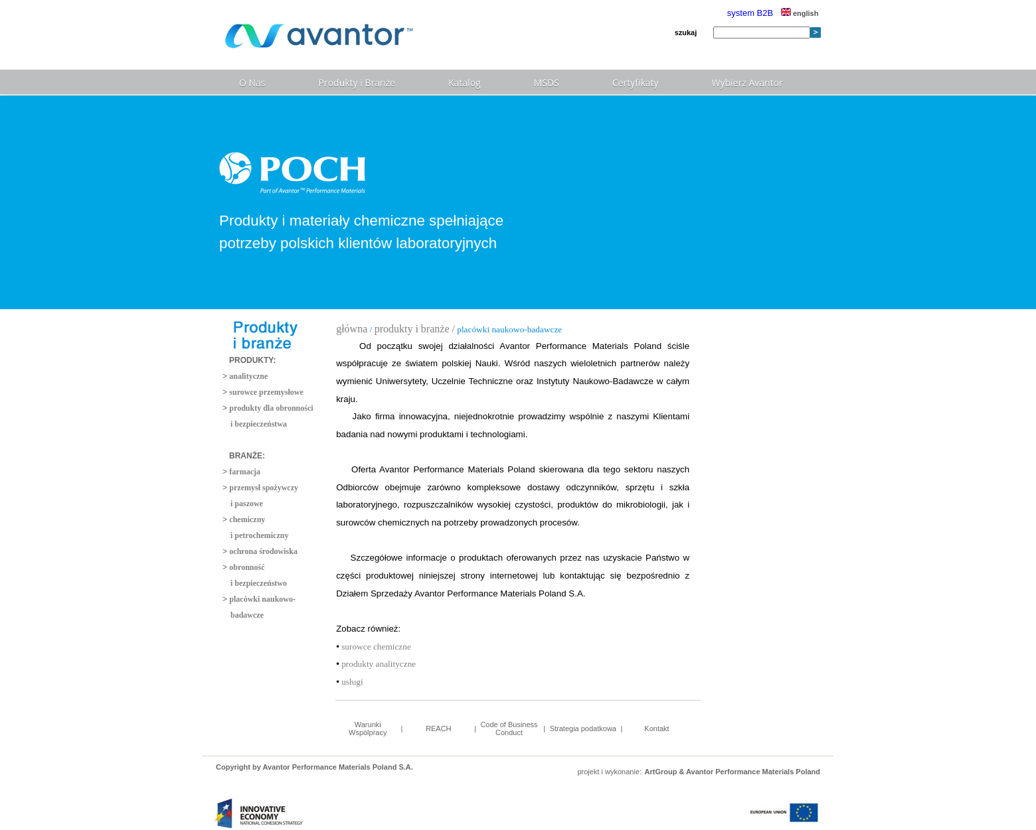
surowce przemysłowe (266, 392)
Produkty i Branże (357, 82)
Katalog (464, 82)
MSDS (546, 82)
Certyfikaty (635, 82)
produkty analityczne (377, 664)
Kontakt (656, 728)
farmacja (244, 471)
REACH (439, 728)
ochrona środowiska (263, 551)
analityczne (248, 376)
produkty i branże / (415, 328)
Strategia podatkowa (583, 728)
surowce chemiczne (375, 647)
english (800, 13)
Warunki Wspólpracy (368, 728)
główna (351, 328)
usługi (351, 682)
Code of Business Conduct (508, 728)
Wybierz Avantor (747, 82)
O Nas (252, 82)
